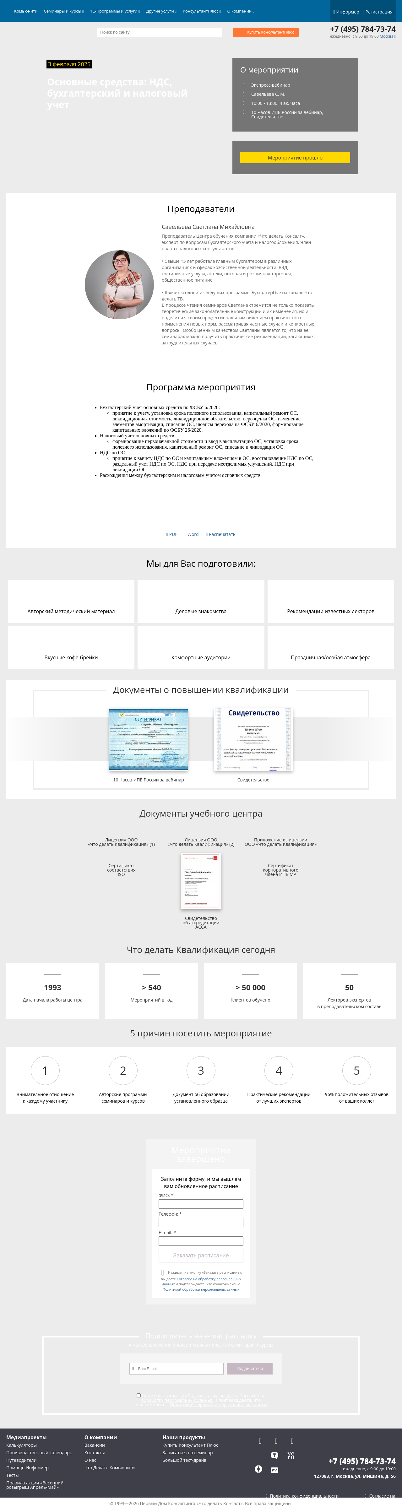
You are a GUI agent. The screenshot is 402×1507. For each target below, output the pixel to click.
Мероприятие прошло (295, 157)
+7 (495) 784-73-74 (363, 29)
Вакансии (94, 1445)
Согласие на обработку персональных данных (203, 1398)
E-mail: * (167, 1232)
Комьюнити (26, 11)
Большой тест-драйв (184, 1460)
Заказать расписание (201, 1255)
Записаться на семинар (187, 1453)
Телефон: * (170, 1214)
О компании (240, 11)
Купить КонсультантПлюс (270, 32)
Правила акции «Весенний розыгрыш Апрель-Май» (34, 1485)
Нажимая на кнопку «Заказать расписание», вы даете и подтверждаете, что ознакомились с (201, 1281)
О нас (90, 1460)
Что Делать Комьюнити (109, 1468)
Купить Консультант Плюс (190, 1445)
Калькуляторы (21, 1445)
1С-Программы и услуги (115, 11)
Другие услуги (161, 11)
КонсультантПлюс (202, 11)
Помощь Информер (27, 1468)
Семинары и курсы (64, 11)
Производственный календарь (39, 1453)
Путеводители (21, 1460)
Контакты (94, 1453)
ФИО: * (166, 1195)
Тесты (12, 1475)
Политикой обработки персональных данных (201, 1289)
